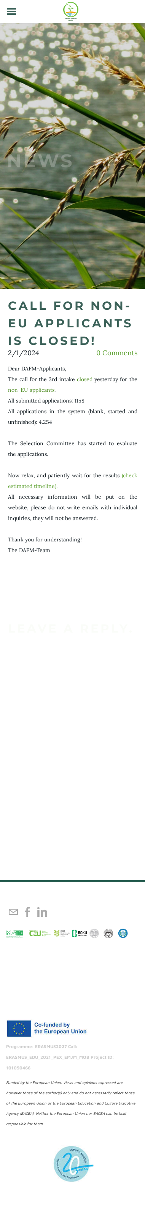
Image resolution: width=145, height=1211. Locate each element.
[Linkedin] (42, 912)
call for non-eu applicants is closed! (70, 323)
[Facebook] (28, 912)
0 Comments (116, 352)
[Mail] (13, 912)
